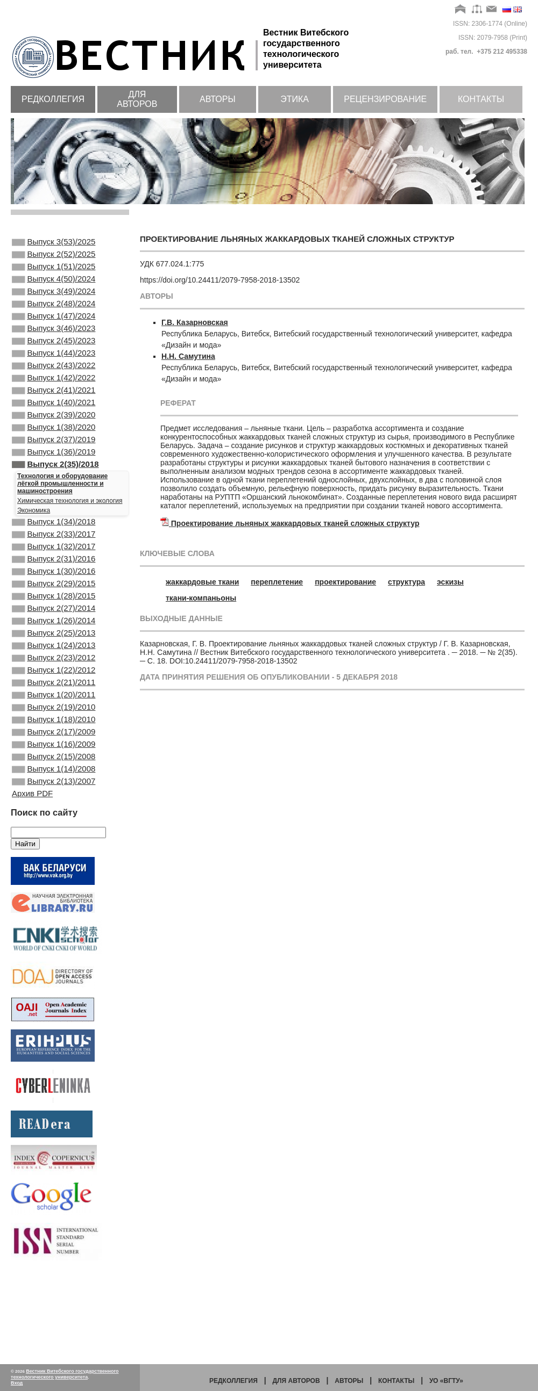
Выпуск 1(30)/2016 (53, 622)
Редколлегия (53, 99)
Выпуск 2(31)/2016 (53, 607)
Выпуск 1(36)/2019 (53, 489)
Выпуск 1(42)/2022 (53, 402)
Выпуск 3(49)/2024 (53, 301)
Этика (294, 99)
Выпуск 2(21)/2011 (53, 752)
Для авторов (137, 99)
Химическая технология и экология (69, 541)
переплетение (277, 582)
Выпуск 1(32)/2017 (53, 593)
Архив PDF (32, 881)
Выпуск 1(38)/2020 (53, 460)
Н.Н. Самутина (188, 356)
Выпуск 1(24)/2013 (53, 709)
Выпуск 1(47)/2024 (53, 330)
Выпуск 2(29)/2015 (53, 636)
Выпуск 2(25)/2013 (53, 694)
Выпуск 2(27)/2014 (53, 665)
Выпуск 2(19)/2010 (53, 781)
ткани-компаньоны (201, 598)
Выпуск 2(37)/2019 (53, 475)
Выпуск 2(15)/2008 (53, 839)
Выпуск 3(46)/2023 (53, 344)
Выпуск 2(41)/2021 (53, 417)
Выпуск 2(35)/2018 (55, 504)
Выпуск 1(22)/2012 (53, 738)
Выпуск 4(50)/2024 (53, 286)
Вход (17, 1383)
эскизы (450, 582)
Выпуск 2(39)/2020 (53, 446)
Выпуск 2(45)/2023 (53, 359)
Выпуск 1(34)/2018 (53, 564)
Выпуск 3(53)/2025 (53, 243)
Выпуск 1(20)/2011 (53, 767)
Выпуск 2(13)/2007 (53, 868)
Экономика (33, 551)
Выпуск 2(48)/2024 (53, 315)
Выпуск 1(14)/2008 (53, 854)
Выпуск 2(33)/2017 (53, 578)
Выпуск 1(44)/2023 (53, 373)
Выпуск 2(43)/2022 (53, 388)
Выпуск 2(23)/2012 (53, 723)
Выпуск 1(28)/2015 (53, 651)
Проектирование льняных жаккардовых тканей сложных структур (295, 523)
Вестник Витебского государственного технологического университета (65, 1374)
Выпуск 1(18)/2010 (53, 796)
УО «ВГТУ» (446, 1381)
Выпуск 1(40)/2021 (53, 431)
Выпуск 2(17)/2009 (53, 810)
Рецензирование (385, 99)
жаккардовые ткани (202, 582)
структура (406, 582)
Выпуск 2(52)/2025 (53, 257)
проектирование (345, 582)
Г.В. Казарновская (194, 322)
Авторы (218, 99)
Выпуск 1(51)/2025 (53, 272)
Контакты (481, 99)
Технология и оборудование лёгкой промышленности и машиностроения (62, 524)
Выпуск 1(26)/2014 (53, 680)
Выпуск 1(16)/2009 (53, 825)
